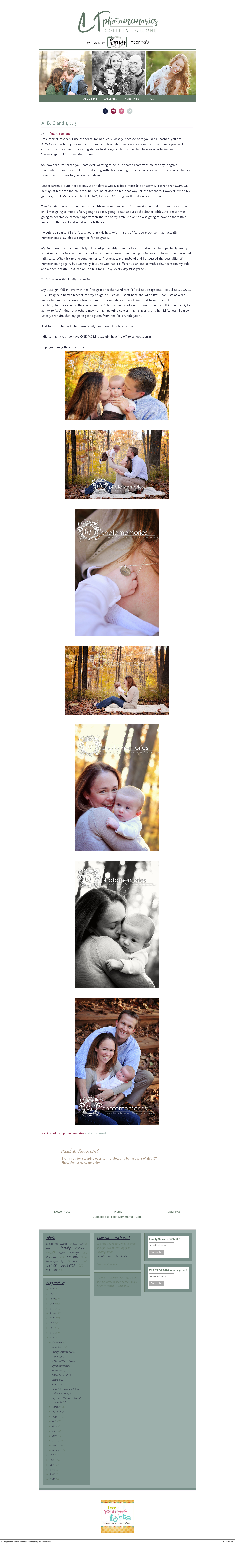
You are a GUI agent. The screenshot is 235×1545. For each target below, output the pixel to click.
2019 (52, 1299)
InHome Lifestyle (68, 1253)
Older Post (174, 1211)
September (58, 1412)
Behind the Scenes (56, 1244)
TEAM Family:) (59, 1370)
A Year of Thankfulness (64, 1361)
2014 (52, 1323)
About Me (90, 98)
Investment (132, 98)
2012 (52, 1333)
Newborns (51, 1257)
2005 (53, 1474)
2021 (52, 1289)
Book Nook (78, 1244)
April (55, 1436)
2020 (53, 1294)
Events (49, 1248)
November (58, 1347)
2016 (52, 1313)
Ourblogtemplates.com (37, 1542)
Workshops (52, 1270)
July (54, 1421)
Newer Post (62, 1211)
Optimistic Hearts (61, 1366)
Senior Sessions (60, 1265)
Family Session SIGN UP (164, 1239)
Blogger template (10, 1542)
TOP (232, 1542)
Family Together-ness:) (63, 1352)
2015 (52, 1318)
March (56, 1441)
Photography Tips (55, 1261)
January (57, 1450)
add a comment (96, 1133)
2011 (52, 1337)
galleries (110, 98)
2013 (52, 1328)
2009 (53, 1460)
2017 (52, 1309)
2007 (52, 1465)
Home (118, 1211)
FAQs (151, 98)
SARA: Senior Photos (62, 1375)
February (57, 1445)
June (55, 1426)
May (54, 1431)
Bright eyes (57, 1380)
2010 (52, 1455)
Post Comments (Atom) (127, 1216)
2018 (52, 1304)
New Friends (58, 1356)
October (56, 1407)
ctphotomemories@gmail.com (112, 1256)
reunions (77, 1261)
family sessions (59, 133)
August (56, 1416)
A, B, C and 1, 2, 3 (58, 123)
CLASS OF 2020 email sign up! (168, 1270)
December (57, 1342)
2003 (53, 1479)
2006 (53, 1469)
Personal (72, 1257)
